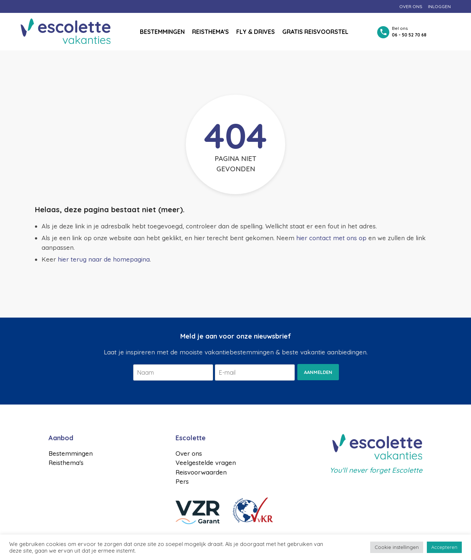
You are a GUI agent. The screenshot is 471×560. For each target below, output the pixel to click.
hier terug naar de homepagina (104, 259)
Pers (182, 481)
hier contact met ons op (331, 238)
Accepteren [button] (444, 547)
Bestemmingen (162, 31)
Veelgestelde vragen (206, 462)
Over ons (410, 6)
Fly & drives (255, 31)
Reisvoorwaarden (201, 472)
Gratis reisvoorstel (315, 31)
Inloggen (439, 6)
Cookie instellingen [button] (397, 547)
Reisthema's (210, 31)
